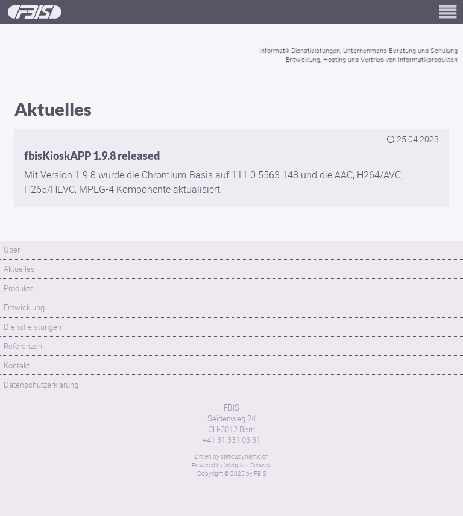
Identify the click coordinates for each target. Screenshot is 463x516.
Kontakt (17, 365)
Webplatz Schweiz (248, 465)
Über (12, 249)
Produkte (19, 288)
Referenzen (23, 346)
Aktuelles (19, 268)
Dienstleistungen (32, 326)
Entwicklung (24, 307)
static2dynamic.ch (244, 456)
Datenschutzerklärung (41, 384)
